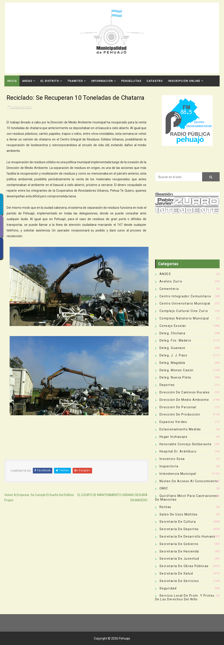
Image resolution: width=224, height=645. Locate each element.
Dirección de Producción (179, 414)
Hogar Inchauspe (173, 436)
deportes (167, 385)
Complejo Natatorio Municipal (184, 318)
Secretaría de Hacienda (179, 551)
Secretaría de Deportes (179, 529)
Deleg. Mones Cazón (176, 370)
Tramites (75, 80)
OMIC (163, 488)
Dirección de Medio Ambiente (184, 399)
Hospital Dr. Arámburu (178, 451)
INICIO (12, 80)
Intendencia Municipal (177, 473)
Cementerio (169, 289)
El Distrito (49, 80)
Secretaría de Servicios (179, 581)
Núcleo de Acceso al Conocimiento (188, 481)
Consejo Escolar (172, 326)
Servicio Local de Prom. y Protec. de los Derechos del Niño (185, 597)
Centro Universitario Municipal (184, 303)
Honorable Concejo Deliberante (185, 444)
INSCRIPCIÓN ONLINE (184, 80)
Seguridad (168, 588)
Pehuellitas (131, 80)
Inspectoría (168, 466)
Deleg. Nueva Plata (175, 377)
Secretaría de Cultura (177, 521)
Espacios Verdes (173, 422)
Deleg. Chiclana (172, 333)
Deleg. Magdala (172, 363)
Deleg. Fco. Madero (175, 340)
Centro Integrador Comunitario (185, 296)
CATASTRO (155, 80)
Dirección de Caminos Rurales (184, 392)
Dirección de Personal (177, 407)
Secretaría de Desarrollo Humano (187, 536)
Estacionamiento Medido (180, 429)
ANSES (165, 274)
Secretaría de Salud (176, 573)
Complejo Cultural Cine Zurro (183, 311)
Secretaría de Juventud (179, 558)
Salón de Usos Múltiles (178, 514)
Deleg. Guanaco (172, 348)
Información (102, 80)
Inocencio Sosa (172, 459)
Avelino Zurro (170, 281)
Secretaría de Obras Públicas (184, 566)
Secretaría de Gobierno (179, 544)
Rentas (165, 507)
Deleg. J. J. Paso (173, 355)
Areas (27, 80)
